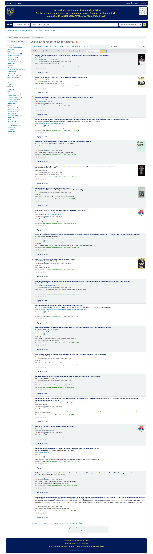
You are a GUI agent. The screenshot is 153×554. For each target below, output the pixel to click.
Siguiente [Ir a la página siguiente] (76, 46)
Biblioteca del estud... (13, 94)
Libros (9, 80)
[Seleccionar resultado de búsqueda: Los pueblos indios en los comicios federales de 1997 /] (32, 210)
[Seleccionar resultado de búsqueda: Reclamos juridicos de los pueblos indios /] (32, 305)
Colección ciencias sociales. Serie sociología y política (51, 238)
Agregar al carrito (42, 72)
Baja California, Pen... (13, 115)
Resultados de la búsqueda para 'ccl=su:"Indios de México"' (28, 37)
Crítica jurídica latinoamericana (16, 69)
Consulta (10, 68)
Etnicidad (10, 127)
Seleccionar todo (51, 51)
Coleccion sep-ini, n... (13, 101)
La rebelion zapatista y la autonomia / (55, 259)
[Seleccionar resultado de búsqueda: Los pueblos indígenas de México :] (32, 141)
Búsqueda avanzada (14, 30)
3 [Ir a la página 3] (55, 46)
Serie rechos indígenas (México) (47, 285)
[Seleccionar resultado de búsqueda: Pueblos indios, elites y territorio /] (32, 188)
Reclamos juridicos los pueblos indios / (59, 305)
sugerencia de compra (86, 530)
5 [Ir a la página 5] (60, 46)
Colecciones (53, 30)
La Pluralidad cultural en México (46, 477)
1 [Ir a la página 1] (50, 46)
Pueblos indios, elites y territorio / (52, 188)
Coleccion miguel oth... (14, 97)
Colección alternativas (44, 452)
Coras (9, 123)
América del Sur (12, 109)
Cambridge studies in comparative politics (48, 59)
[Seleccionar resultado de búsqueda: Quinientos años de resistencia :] (32, 234)
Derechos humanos (13, 125)
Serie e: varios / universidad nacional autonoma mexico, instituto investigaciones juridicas (61, 309)
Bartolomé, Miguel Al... (14, 61)
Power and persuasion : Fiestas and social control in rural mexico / (61, 77)
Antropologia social (43, 331)
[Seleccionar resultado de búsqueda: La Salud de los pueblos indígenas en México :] (32, 497)
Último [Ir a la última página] (85, 46)
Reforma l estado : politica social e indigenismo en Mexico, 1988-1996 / (68, 376)
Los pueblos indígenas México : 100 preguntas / (63, 141)
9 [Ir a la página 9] (67, 523)
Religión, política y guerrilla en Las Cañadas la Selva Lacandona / (67, 448)
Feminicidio (11, 71)
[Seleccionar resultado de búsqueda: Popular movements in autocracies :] (32, 55)
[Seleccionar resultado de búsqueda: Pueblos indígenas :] (32, 119)
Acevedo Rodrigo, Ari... (14, 54)
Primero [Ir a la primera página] (37, 46)
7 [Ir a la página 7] (65, 46)
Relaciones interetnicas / (54, 426)
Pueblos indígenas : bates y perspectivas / (82, 119)
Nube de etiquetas (27, 30)
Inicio (9, 37)
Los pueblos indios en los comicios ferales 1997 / (60, 210)
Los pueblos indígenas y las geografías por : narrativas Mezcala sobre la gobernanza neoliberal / (75, 166)
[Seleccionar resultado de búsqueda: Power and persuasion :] (32, 77)
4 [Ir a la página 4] (57, 46)
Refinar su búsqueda (17, 41)
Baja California (12, 113)
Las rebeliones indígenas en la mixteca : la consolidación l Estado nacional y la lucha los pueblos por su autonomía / (82, 281)
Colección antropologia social (46, 430)
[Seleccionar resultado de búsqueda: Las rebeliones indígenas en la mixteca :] (32, 281)
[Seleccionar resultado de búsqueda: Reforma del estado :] (32, 376)
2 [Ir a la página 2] (50, 523)
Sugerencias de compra (41, 30)
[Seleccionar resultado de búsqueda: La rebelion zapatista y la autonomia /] (32, 259)
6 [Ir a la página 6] (62, 46)
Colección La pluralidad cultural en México (48, 123)
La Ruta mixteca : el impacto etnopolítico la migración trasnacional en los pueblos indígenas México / (85, 473)
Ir (144, 24)
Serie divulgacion (56, 214)
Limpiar (143, 3)
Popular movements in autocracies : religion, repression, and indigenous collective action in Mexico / (72, 55)
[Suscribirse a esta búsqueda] (76, 42)
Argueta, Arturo (12, 57)
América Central (12, 108)
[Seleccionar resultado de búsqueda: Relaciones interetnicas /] (32, 426)
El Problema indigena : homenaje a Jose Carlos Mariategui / (64, 97)
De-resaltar (37, 51)
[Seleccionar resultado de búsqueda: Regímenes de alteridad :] (32, 398)
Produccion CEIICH (13, 75)
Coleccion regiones (13, 99)
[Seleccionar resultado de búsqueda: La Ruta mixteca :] (32, 472)
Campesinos (11, 122)
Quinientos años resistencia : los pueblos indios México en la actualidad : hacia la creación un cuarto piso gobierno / (87, 234)
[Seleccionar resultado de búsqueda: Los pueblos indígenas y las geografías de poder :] (32, 165)
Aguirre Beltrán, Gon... (14, 55)
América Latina (12, 111)
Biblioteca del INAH (13, 95)
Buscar (9, 25)
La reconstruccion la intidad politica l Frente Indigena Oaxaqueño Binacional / (73, 327)
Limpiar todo (62, 51)
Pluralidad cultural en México (45, 145)
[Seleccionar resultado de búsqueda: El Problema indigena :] (32, 97)
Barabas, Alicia (12, 59)
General (10, 73)
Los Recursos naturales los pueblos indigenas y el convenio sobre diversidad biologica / (70, 354)
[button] (10, 3)
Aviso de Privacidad (76, 551)
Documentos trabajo (44, 214)
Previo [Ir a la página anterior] (45, 46)
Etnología (10, 129)
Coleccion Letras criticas (44, 101)
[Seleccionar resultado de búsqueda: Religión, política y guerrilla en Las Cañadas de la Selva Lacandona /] (32, 448)
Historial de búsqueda (132, 3)
